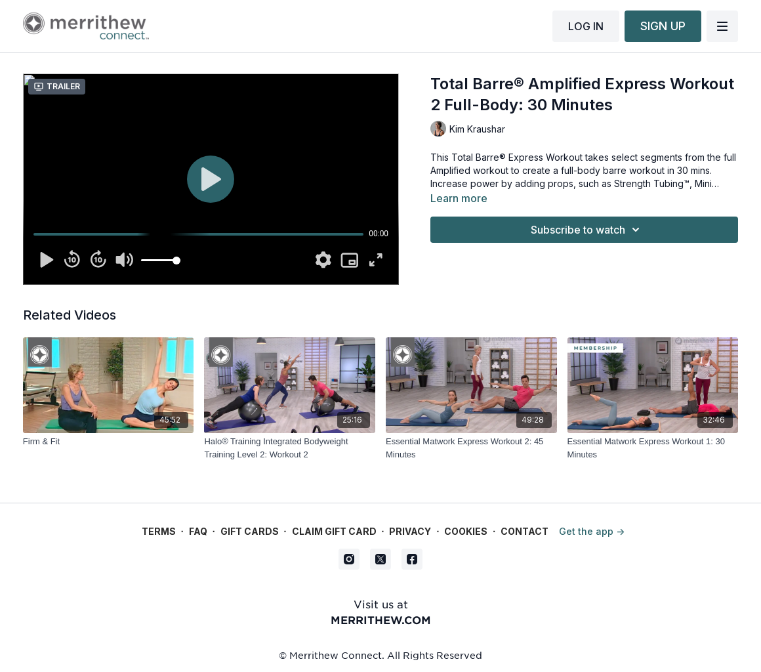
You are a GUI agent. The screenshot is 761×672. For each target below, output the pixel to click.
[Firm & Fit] (108, 441)
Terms (159, 531)
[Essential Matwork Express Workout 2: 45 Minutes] (471, 448)
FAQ (198, 531)
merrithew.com (381, 619)
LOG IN (586, 26)
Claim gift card (334, 531)
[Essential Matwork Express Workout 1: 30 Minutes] (653, 448)
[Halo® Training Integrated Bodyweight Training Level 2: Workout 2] (289, 448)
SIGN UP (663, 26)
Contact (524, 531)
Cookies (465, 531)
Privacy (410, 531)
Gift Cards (249, 531)
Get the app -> (592, 531)
